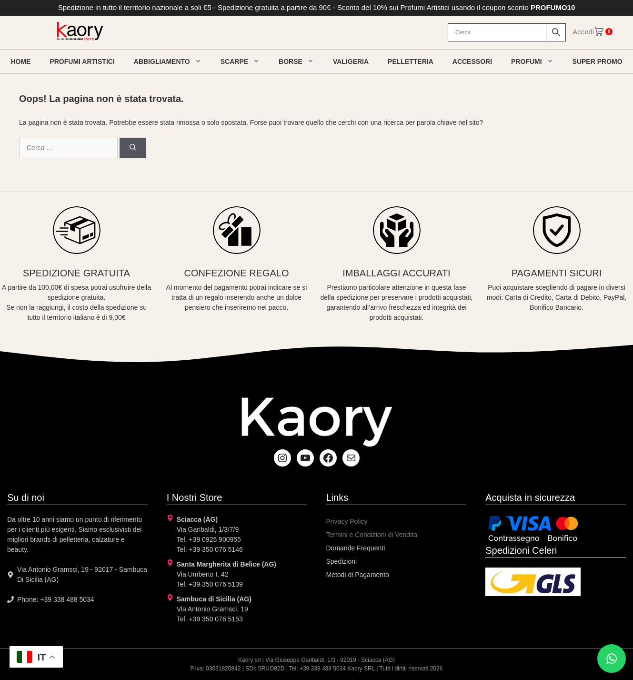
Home (20, 61)
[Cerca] (133, 148)
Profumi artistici (82, 61)
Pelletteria (410, 61)
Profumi (537, 61)
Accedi (583, 32)
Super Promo (598, 61)
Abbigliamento (172, 61)
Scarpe (245, 61)
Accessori (472, 61)
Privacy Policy (347, 521)
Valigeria (351, 61)
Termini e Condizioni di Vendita (371, 534)
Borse (301, 61)
